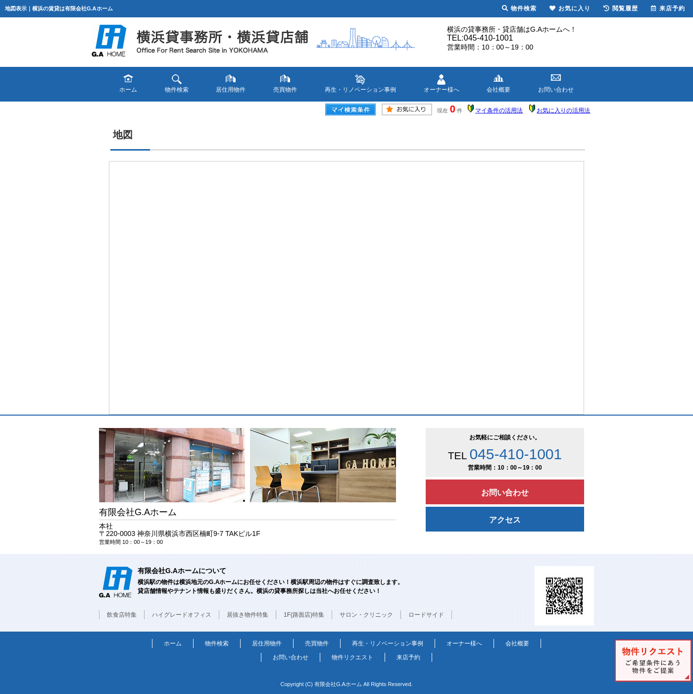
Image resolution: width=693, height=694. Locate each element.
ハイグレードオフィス (181, 614)
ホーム (173, 643)
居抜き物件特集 (247, 614)
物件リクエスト (352, 657)
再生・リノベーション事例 (387, 643)
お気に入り (570, 8)
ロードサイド (426, 614)
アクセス (505, 520)
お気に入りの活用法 (563, 110)
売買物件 (317, 643)
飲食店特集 (122, 614)
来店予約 (408, 657)
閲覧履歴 (620, 8)
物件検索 (217, 643)
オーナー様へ (464, 643)
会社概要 (517, 643)
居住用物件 (267, 643)
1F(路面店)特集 (304, 614)
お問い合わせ (505, 492)
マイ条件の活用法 (499, 110)
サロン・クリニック (366, 614)
